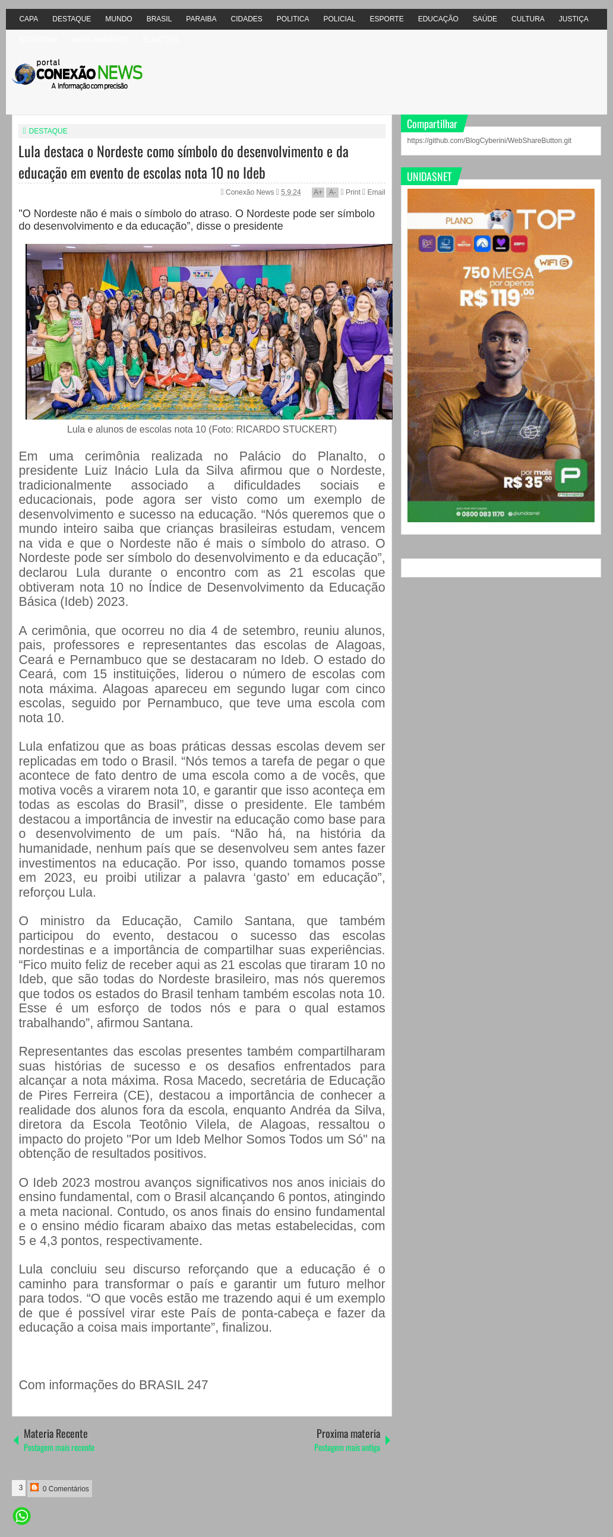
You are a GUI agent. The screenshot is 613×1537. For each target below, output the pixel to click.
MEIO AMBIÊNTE (100, 40)
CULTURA (528, 19)
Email (373, 192)
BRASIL (159, 19)
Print (351, 192)
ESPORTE (387, 19)
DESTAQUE (71, 19)
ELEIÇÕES (160, 40)
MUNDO (118, 19)
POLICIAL (340, 19)
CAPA (28, 19)
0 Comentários (59, 1488)
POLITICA (293, 19)
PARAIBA (201, 19)
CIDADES (247, 19)
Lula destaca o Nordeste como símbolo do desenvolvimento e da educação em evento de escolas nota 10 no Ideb (183, 161)
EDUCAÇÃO (438, 19)
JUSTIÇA (574, 19)
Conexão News (251, 192)
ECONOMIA (38, 40)
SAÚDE (485, 19)
